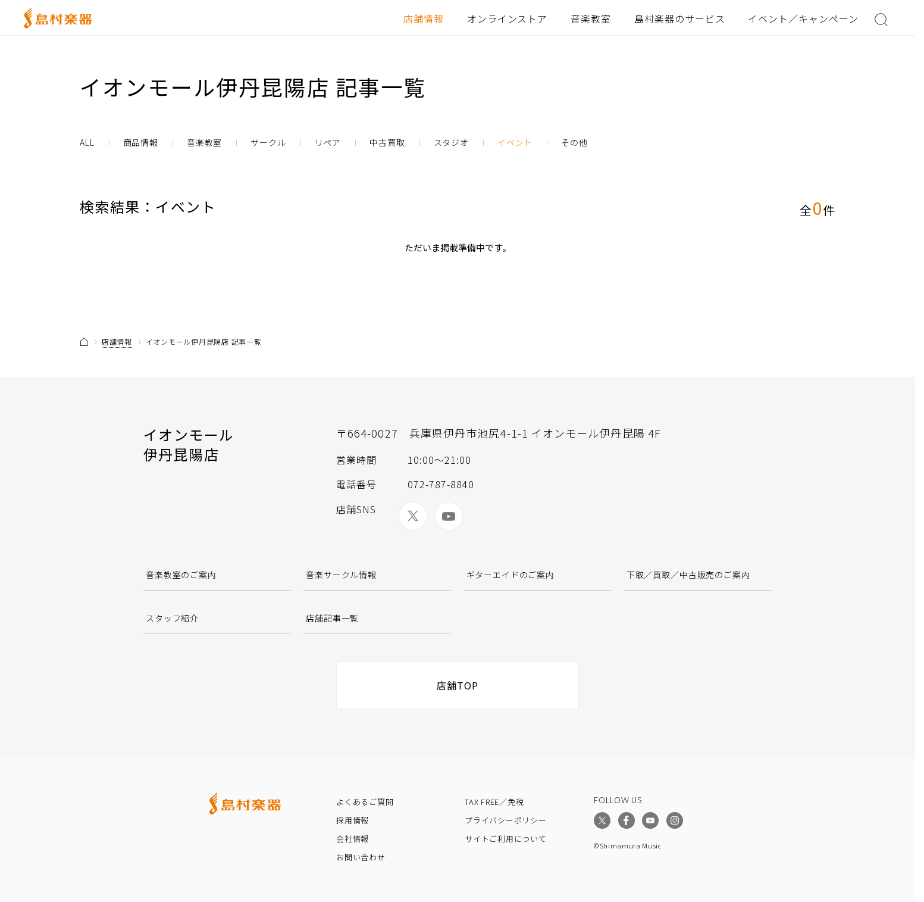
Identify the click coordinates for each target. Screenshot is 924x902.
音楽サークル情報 (341, 574)
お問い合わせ (361, 857)
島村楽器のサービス (679, 18)
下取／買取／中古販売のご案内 (688, 574)
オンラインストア (507, 18)
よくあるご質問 (364, 801)
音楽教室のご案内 (181, 574)
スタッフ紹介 (172, 618)
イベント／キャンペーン (803, 18)
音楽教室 (591, 18)
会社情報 (352, 838)
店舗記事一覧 (332, 618)
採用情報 (352, 820)
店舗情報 (423, 18)
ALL (87, 142)
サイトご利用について (506, 838)
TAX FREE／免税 (494, 801)
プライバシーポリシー (506, 820)
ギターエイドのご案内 (510, 574)
